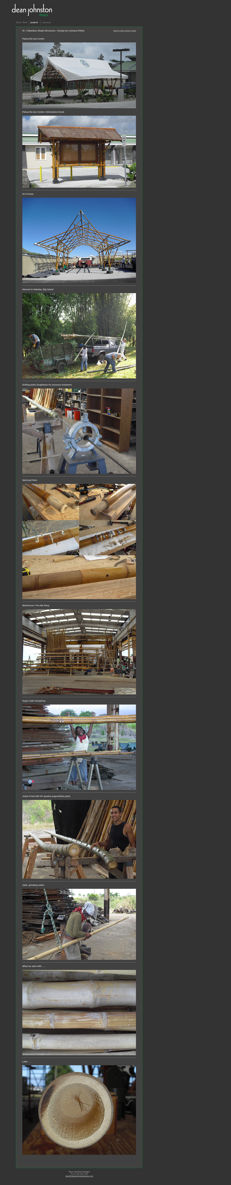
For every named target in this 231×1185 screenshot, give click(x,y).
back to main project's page (124, 31)
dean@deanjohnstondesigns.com (79, 1176)
